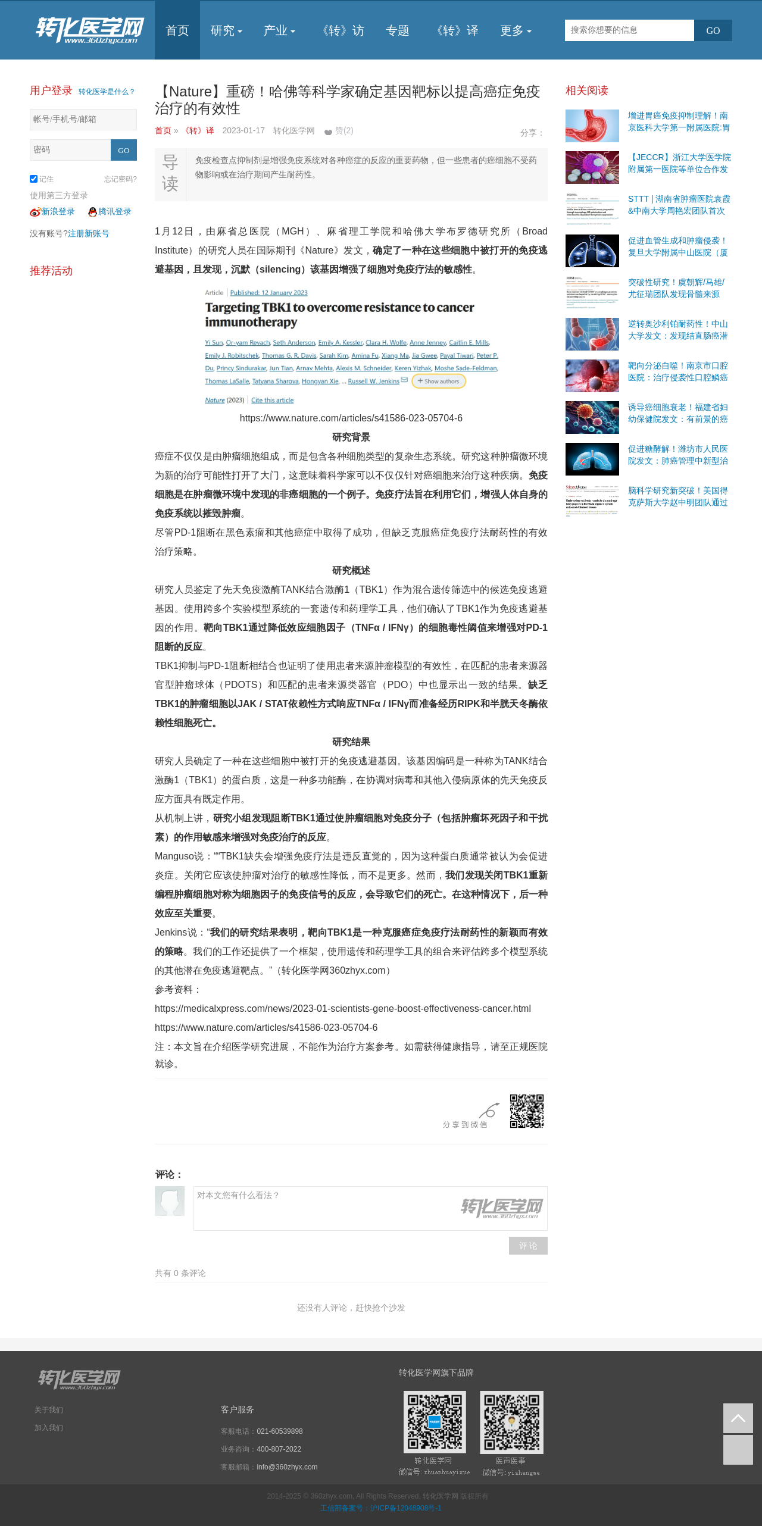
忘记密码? (120, 179)
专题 (398, 30)
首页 (177, 30)
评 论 (528, 1245)
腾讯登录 (109, 211)
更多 (516, 30)
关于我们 (49, 1410)
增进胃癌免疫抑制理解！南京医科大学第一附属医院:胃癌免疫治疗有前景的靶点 (679, 127)
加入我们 (49, 1428)
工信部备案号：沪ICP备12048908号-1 (381, 1508)
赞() (344, 130)
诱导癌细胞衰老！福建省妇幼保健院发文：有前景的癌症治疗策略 (678, 419)
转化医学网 (440, 1496)
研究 (226, 30)
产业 (279, 30)
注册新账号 (89, 233)
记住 (42, 179)
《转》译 (455, 30)
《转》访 (340, 30)
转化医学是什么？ (107, 91)
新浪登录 (52, 211)
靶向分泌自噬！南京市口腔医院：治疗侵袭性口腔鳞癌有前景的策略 (678, 377)
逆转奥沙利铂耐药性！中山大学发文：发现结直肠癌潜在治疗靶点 (678, 335)
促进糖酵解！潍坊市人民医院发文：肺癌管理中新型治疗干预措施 (678, 460)
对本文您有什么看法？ (370, 1208)
